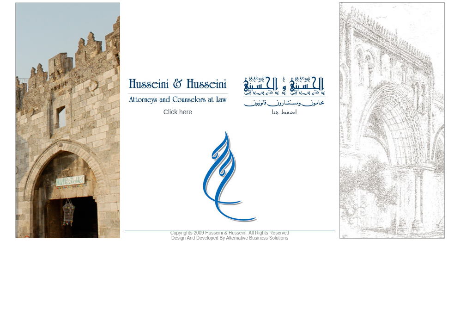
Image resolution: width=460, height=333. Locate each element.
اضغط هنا (284, 112)
